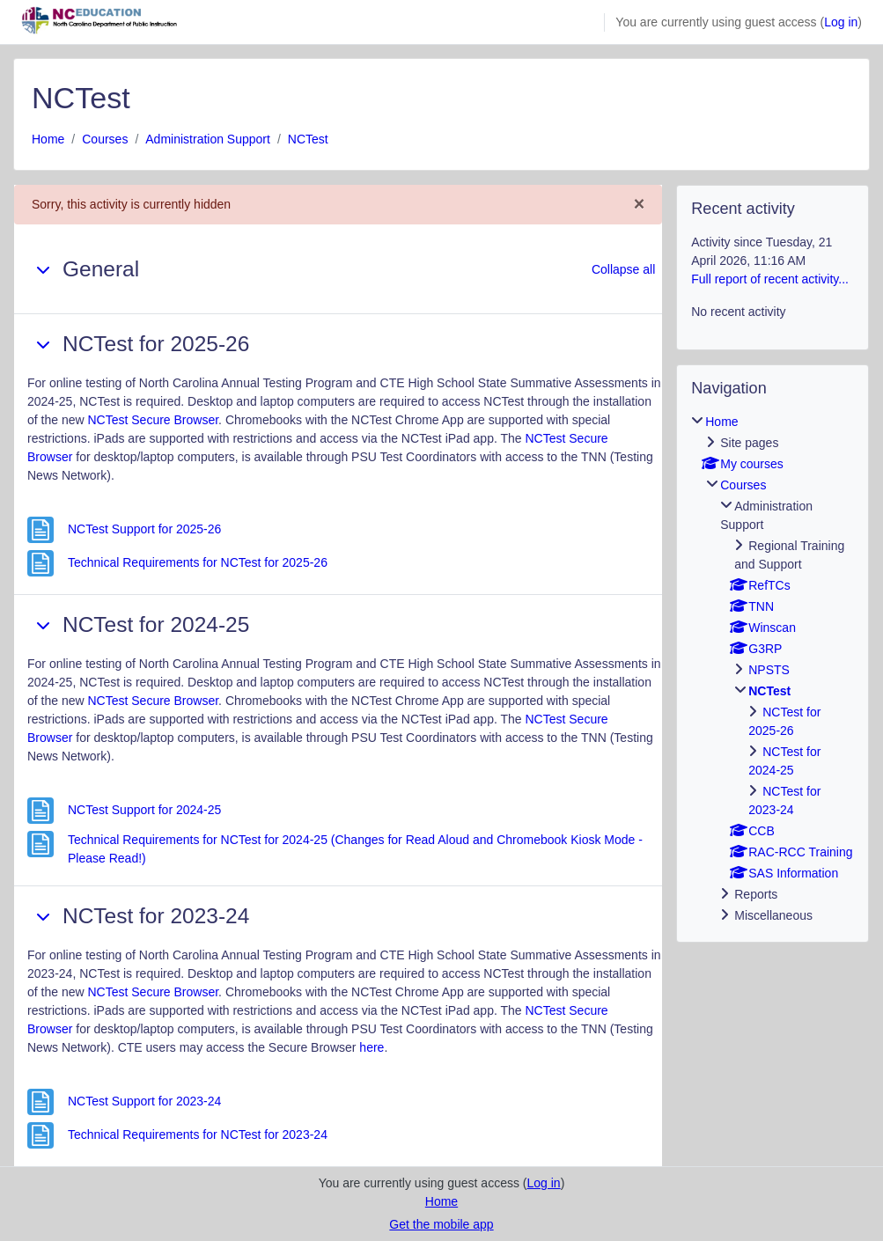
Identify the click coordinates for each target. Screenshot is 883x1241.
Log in (840, 22)
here (371, 1047)
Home (48, 139)
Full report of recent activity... (770, 279)
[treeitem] (772, 669)
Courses (105, 139)
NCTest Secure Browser (153, 420)
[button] (43, 269)
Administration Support (207, 139)
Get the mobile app (441, 1224)
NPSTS (769, 670)
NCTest (308, 139)
